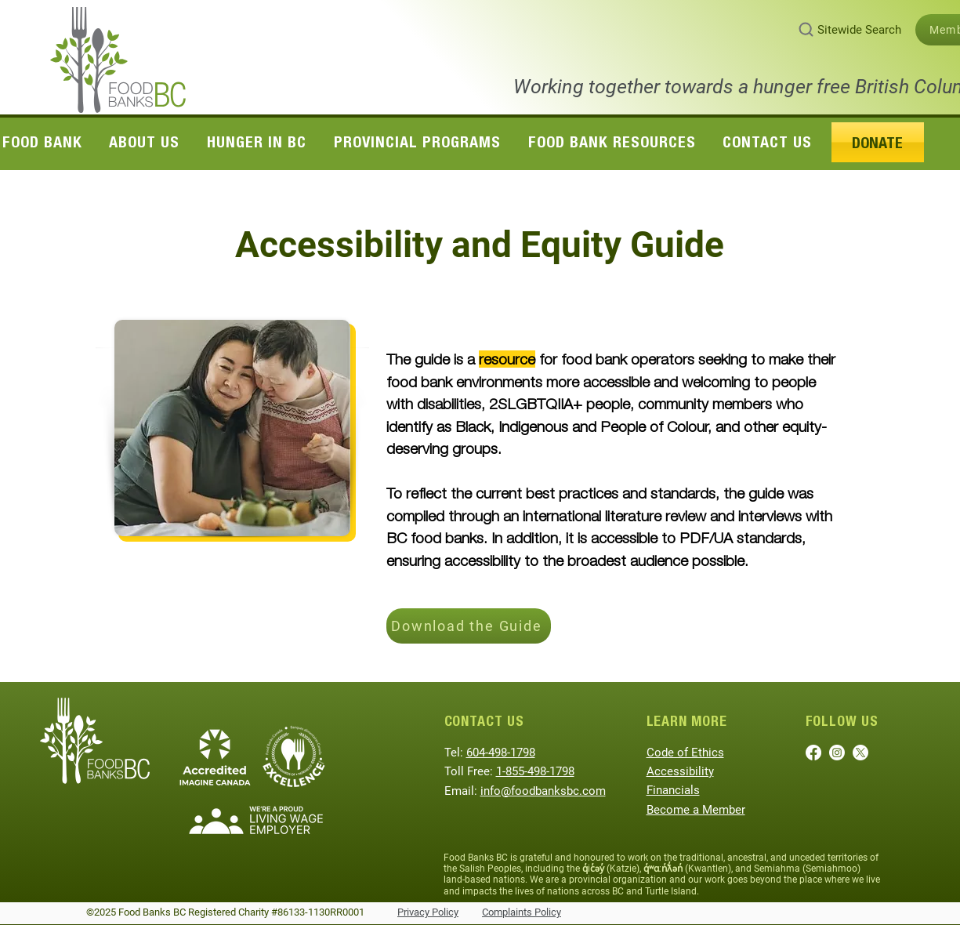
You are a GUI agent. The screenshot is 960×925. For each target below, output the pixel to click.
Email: (462, 791)
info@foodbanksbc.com (543, 791)
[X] (860, 752)
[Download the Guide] (468, 626)
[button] (145, 142)
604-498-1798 (500, 752)
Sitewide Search (859, 30)
